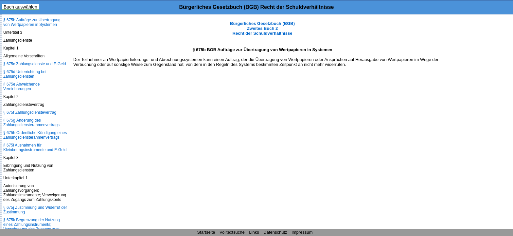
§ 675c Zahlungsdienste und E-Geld (34, 64)
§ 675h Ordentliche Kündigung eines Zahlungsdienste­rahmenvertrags (35, 135)
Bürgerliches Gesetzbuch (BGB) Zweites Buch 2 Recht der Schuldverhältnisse (262, 28)
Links (254, 232)
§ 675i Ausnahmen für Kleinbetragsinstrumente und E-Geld (34, 147)
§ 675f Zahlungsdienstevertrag (29, 112)
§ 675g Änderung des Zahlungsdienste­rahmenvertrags (31, 122)
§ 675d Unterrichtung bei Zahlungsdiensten (24, 74)
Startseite (206, 232)
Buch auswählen (20, 7)
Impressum (302, 232)
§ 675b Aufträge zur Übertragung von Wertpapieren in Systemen (32, 22)
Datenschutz (275, 232)
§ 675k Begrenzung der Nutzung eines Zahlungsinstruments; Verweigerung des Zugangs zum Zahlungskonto (31, 227)
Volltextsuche (232, 232)
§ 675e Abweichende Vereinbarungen (21, 86)
